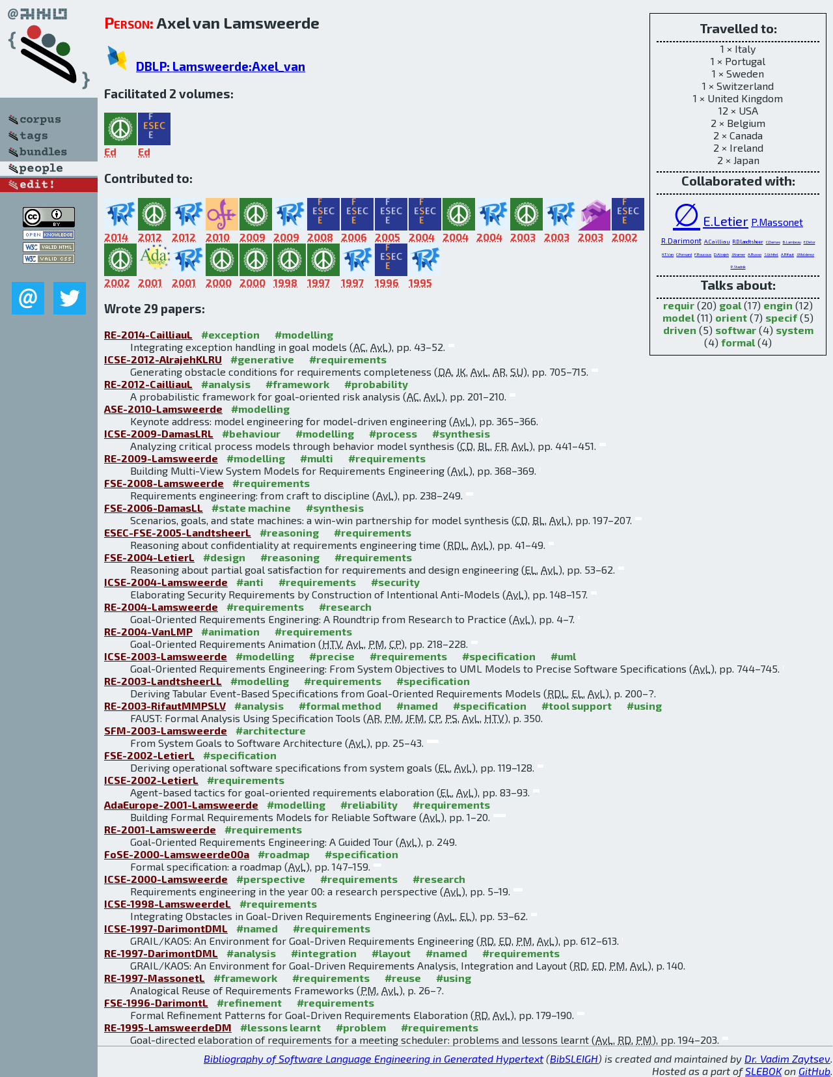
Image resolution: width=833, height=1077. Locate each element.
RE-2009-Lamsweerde (161, 458)
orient (731, 317)
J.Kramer (738, 254)
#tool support (576, 705)
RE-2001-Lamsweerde (160, 829)
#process (393, 433)
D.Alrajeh (721, 254)
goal (730, 305)
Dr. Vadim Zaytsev (787, 1058)
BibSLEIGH (574, 1058)
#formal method (340, 705)
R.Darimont (681, 240)
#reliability (369, 804)
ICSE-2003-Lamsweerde (165, 656)
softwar (735, 330)
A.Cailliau (717, 241)
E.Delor (809, 242)
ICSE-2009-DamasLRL (158, 433)
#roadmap (284, 854)
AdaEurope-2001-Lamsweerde (181, 804)
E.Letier (725, 221)
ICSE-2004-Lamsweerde (166, 582)
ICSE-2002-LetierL (151, 780)
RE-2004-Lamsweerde (161, 606)
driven (679, 330)
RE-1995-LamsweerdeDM (168, 1027)
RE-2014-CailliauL (148, 334)
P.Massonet (777, 222)
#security (395, 582)
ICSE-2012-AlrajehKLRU (163, 359)
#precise (332, 656)
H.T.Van (668, 254)
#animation (230, 631)
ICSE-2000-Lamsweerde (166, 879)
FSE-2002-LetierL (149, 755)
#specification (499, 656)
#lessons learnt (280, 1027)
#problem (361, 1027)
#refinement (249, 1002)
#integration (324, 953)
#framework (297, 384)
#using (644, 705)
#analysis (226, 384)
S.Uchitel (771, 254)
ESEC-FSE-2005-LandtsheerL (177, 532)
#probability (376, 384)
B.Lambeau (792, 242)
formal (738, 342)
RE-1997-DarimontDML (161, 953)
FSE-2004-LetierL (149, 557)
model (678, 317)
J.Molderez (805, 254)
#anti (250, 582)
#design (224, 557)
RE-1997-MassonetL (154, 978)
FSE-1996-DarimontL (156, 1002)
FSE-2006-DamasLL (153, 507)
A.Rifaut (787, 254)
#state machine (251, 507)
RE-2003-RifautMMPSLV (165, 705)
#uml (563, 656)
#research (345, 606)
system (794, 330)
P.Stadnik (738, 266)
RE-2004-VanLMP (148, 631)
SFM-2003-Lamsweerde (165, 730)
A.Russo (754, 254)
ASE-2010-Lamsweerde (163, 408)
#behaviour (251, 433)
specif (781, 317)
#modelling (304, 334)
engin (778, 305)
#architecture (271, 730)
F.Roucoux (702, 254)
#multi (316, 458)
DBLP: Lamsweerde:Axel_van (220, 66)
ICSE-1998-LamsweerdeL (167, 903)
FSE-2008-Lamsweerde (164, 483)
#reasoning (289, 532)
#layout (391, 953)
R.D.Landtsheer (748, 241)
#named (417, 705)
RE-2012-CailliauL (148, 384)
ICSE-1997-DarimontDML (166, 928)
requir (678, 305)
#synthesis (461, 433)
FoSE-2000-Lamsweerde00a (176, 854)
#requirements (348, 359)
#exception (230, 334)
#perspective (270, 879)
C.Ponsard (684, 254)
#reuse (403, 978)
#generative (262, 359)
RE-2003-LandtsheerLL (163, 681)
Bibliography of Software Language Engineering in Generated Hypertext (373, 1058)
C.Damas (773, 242)
